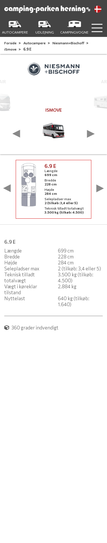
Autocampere (34, 43)
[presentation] (16, 134)
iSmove (10, 49)
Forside (10, 43)
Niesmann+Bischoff (69, 43)
